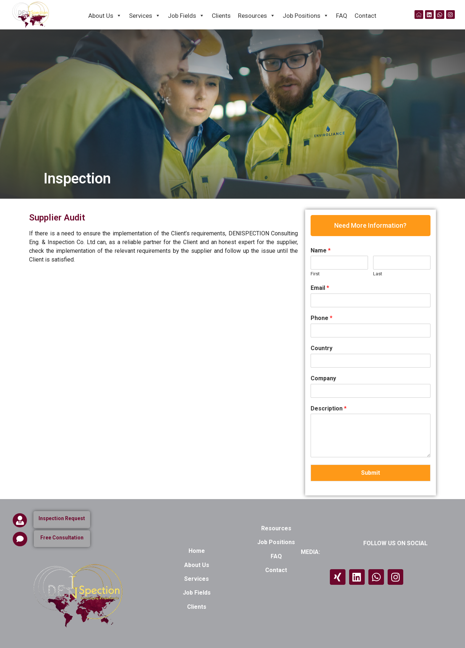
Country (321, 348)
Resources (256, 15)
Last (377, 273)
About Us (105, 15)
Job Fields (186, 15)
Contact (365, 15)
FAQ (341, 15)
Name (321, 250)
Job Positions (306, 15)
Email (320, 287)
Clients (221, 15)
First (315, 273)
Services (145, 15)
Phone (321, 318)
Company (323, 378)
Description (329, 408)
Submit (370, 472)
